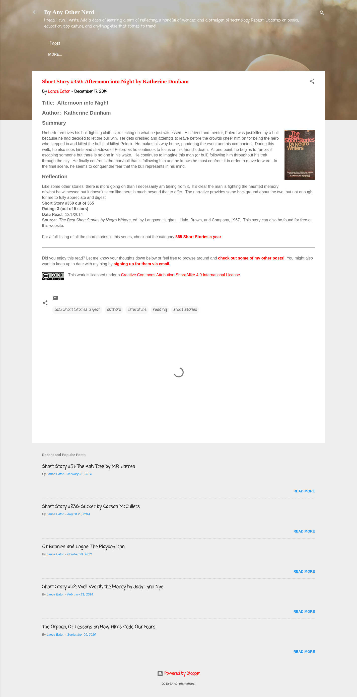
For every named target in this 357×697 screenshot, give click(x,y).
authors (114, 310)
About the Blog (84, 54)
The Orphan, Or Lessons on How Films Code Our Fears (98, 627)
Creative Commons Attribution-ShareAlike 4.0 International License (180, 275)
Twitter (155, 54)
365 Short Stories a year (198, 237)
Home (53, 54)
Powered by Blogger (178, 674)
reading (160, 310)
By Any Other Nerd (69, 12)
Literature (137, 310)
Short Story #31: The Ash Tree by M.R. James (88, 466)
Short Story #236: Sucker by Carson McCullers (91, 506)
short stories (185, 310)
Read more (304, 491)
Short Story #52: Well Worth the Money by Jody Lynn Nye (102, 586)
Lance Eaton (124, 54)
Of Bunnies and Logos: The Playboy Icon (83, 546)
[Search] (322, 13)
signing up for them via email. (142, 264)
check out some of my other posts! (251, 258)
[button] (312, 82)
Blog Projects (188, 54)
